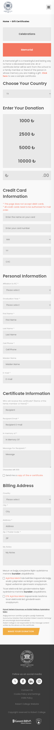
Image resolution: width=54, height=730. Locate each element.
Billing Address (18, 485)
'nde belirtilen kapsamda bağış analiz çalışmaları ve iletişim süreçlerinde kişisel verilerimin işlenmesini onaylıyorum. (27, 581)
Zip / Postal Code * (12, 532)
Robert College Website (27, 704)
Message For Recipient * (14, 448)
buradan (16, 573)
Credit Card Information (15, 193)
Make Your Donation (21, 631)
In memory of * (10, 433)
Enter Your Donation (23, 108)
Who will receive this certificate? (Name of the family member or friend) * (24, 402)
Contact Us (27, 690)
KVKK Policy (27, 697)
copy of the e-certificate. (30, 475)
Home (6, 21)
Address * (7, 520)
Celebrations (27, 34)
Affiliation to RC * (10, 283)
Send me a (23, 475)
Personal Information (25, 276)
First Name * (8, 313)
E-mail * (6, 373)
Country (6, 493)
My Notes (7, 546)
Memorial (27, 49)
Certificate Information (26, 393)
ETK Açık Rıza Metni (15, 596)
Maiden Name (9, 358)
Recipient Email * (11, 418)
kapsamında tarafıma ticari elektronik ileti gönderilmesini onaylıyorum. (25, 599)
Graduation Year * (11, 298)
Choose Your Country (25, 83)
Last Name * (8, 328)
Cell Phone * (8, 343)
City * (5, 505)
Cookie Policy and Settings (27, 694)
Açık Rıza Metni (13, 578)
